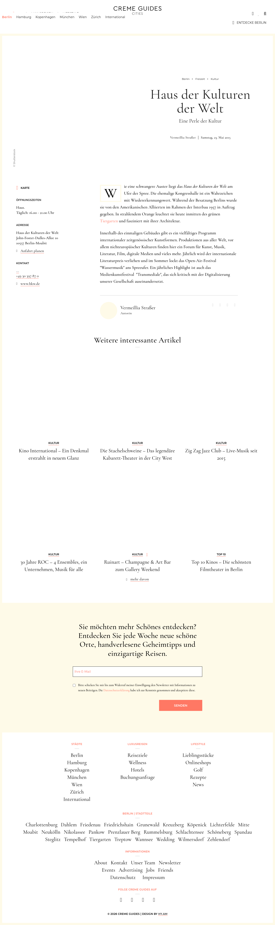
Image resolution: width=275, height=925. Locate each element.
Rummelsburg (158, 832)
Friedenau (90, 825)
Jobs (150, 870)
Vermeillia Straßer (183, 137)
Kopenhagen (52, 23)
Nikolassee (74, 832)
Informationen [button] (137, 851)
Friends (165, 870)
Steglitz (52, 839)
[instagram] (132, 901)
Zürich (103, 23)
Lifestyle (71, 14)
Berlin (14, 23)
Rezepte (198, 777)
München (73, 23)
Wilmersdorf (191, 839)
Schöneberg (219, 832)
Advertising (131, 870)
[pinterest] (143, 901)
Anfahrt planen (32, 250)
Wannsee (144, 839)
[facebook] (121, 901)
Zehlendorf (218, 839)
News (198, 784)
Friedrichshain (118, 825)
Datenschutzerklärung (116, 690)
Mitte (244, 825)
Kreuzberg (173, 825)
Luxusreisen (42, 14)
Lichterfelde (222, 825)
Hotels (137, 770)
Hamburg (30, 23)
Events (108, 870)
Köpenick (197, 825)
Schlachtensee (190, 832)
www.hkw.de (30, 283)
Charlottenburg (41, 825)
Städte (15, 14)
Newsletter (170, 863)
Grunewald (148, 825)
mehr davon (139, 579)
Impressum (153, 877)
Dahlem (69, 825)
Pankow (96, 832)
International (122, 23)
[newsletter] (154, 901)
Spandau (243, 832)
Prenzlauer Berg (124, 832)
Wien (89, 23)
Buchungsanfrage (137, 777)
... (17, 270)
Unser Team (143, 863)
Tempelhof (75, 839)
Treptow (122, 839)
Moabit (30, 832)
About (100, 863)
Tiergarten (109, 221)
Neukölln (50, 832)
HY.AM (163, 914)
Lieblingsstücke (198, 755)
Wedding (165, 839)
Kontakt (119, 863)
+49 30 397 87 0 (27, 275)
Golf (198, 770)
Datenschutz (123, 877)
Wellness (137, 762)
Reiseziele (137, 755)
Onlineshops (198, 762)
